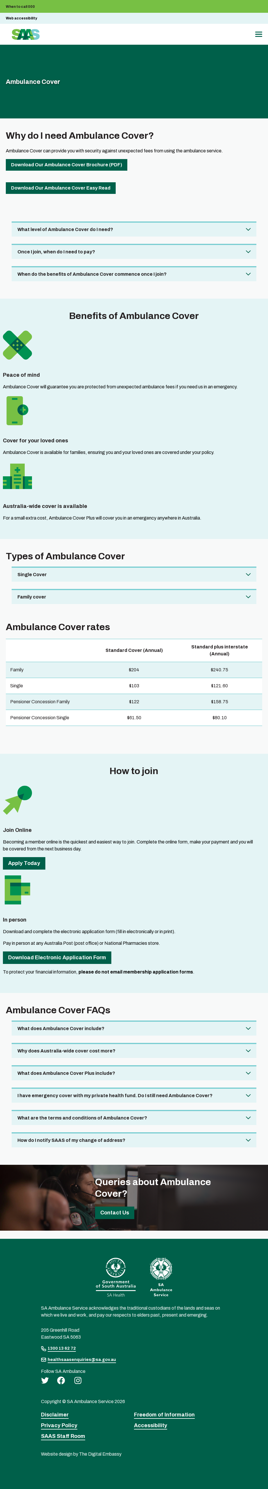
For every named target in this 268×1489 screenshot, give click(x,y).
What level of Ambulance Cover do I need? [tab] (65, 229)
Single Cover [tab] (32, 574)
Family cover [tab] (31, 596)
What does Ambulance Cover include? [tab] (60, 1028)
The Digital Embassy (100, 1454)
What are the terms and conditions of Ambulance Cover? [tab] (82, 1117)
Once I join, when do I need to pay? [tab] (56, 251)
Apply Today (24, 863)
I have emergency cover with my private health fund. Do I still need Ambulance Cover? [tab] (114, 1095)
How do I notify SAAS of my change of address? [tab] (71, 1140)
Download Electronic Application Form (57, 957)
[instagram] (78, 1380)
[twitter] (45, 1380)
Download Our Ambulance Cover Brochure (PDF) (66, 164)
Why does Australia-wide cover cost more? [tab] (66, 1050)
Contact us (114, 1213)
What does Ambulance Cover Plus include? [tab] (66, 1073)
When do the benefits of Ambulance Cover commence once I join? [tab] (92, 274)
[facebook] (61, 1380)
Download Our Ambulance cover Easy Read (60, 187)
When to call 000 (20, 7)
